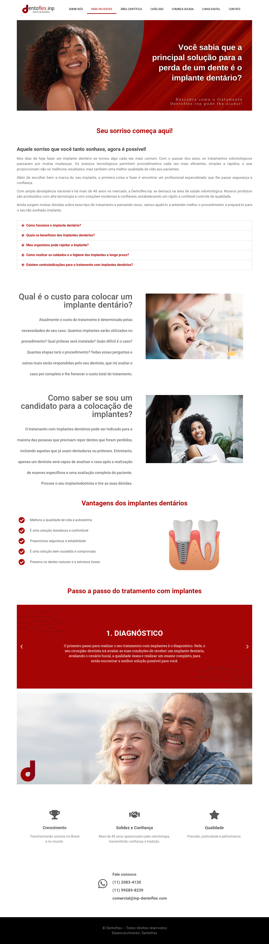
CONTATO (234, 9)
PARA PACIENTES (101, 9)
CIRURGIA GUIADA (183, 9)
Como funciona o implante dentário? (53, 225)
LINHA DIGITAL (211, 9)
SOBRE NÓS (76, 9)
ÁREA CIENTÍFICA (131, 9)
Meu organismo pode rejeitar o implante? (57, 245)
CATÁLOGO (157, 9)
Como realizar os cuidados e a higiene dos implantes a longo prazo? (77, 255)
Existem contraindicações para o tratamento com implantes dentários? (79, 265)
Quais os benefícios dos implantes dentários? (60, 235)
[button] (134, 225)
